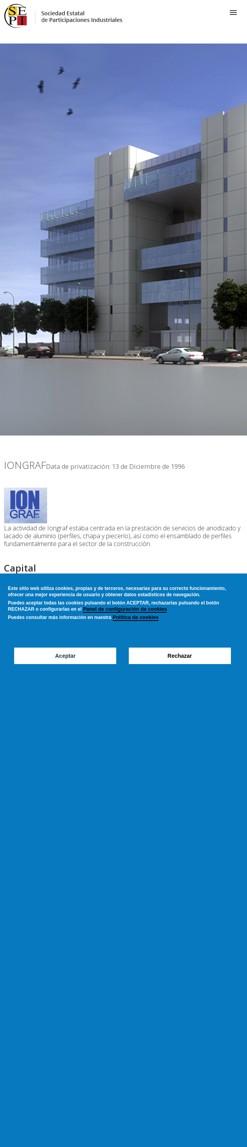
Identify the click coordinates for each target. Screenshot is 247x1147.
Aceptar (65, 656)
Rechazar (180, 656)
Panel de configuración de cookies (125, 609)
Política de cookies (136, 617)
